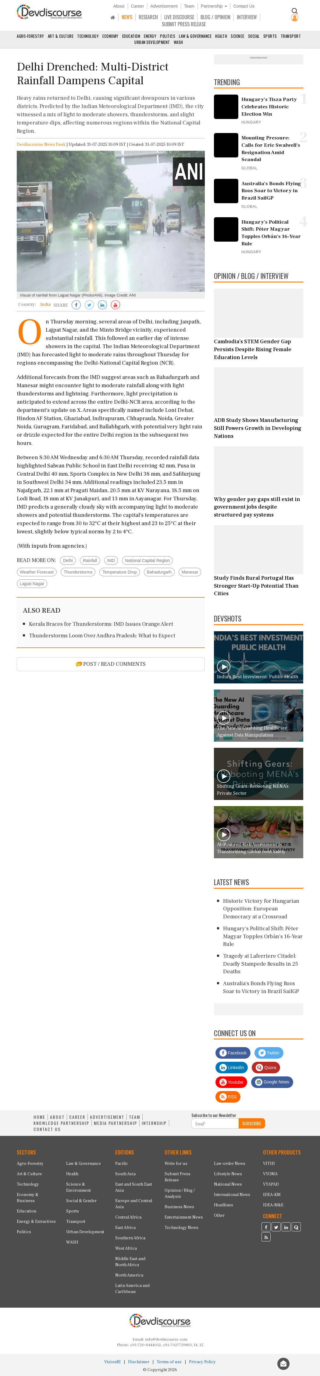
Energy (150, 36)
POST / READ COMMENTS (111, 664)
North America (129, 1275)
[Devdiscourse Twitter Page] (276, 1228)
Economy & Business (27, 1198)
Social (254, 36)
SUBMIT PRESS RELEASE (184, 24)
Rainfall (90, 560)
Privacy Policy (202, 1362)
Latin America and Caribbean (132, 1289)
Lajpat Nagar (32, 583)
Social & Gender (81, 1201)
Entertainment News (184, 1217)
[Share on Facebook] (76, 305)
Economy (110, 36)
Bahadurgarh (159, 572)
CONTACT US (47, 1129)
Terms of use (169, 1362)
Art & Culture (61, 36)
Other (219, 1215)
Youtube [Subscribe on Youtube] (231, 1082)
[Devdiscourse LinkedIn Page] (286, 1228)
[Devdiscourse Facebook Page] (266, 1228)
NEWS (127, 17)
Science (237, 36)
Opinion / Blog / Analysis (180, 1193)
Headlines (223, 1205)
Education (131, 36)
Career (137, 6)
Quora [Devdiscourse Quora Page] (266, 1067)
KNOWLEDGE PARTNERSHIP (61, 1123)
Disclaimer (138, 1362)
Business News (179, 1207)
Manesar (190, 572)
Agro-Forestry (30, 36)
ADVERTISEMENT (107, 1117)
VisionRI (112, 1362)
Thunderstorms (78, 572)
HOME (39, 1117)
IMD (111, 560)
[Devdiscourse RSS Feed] (266, 1238)
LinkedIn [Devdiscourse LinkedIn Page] (231, 1067)
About (119, 6)
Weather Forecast (37, 572)
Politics (167, 36)
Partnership (214, 6)
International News (232, 1195)
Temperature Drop (119, 572)
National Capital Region (147, 560)
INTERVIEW (247, 17)
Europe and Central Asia (133, 1204)
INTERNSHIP (154, 1123)
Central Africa (128, 1217)
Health (221, 36)
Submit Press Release (177, 1177)
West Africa (126, 1248)
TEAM (134, 1117)
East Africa (125, 1227)
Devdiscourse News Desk (41, 144)
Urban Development (152, 42)
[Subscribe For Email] (215, 1123)
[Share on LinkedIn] (102, 305)
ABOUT (57, 1117)
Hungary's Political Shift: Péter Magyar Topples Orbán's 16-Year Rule (263, 936)
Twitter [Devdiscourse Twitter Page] (268, 1053)
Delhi (68, 560)
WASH (178, 42)
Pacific (121, 1163)
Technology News (181, 1227)
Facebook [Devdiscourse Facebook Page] (233, 1053)
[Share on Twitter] (89, 305)
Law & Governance (195, 36)
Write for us (176, 1163)
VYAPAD (271, 1184)
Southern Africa (130, 1238)
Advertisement (163, 6)
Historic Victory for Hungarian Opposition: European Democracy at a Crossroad (261, 909)
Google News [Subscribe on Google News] (272, 1082)
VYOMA (270, 1174)
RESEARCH (148, 17)
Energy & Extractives (36, 1221)
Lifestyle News (228, 1174)
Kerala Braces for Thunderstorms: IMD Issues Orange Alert (101, 624)
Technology (88, 36)
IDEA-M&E (273, 1205)
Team (189, 6)
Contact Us (243, 6)
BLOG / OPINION (215, 17)
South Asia (125, 1174)
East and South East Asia (133, 1187)
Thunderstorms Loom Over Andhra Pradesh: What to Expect (102, 635)
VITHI (269, 1163)
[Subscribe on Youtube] (115, 305)
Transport (291, 36)
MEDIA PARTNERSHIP (115, 1123)
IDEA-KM (272, 1195)
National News (228, 1184)
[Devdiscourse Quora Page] (296, 1228)
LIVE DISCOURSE (179, 17)
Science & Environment (78, 1187)
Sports (270, 36)
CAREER (77, 1117)
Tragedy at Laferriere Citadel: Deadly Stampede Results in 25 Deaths (260, 964)
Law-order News (229, 1163)
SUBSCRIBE (251, 1123)
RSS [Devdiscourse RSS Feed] (228, 1096)
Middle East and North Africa (130, 1262)
